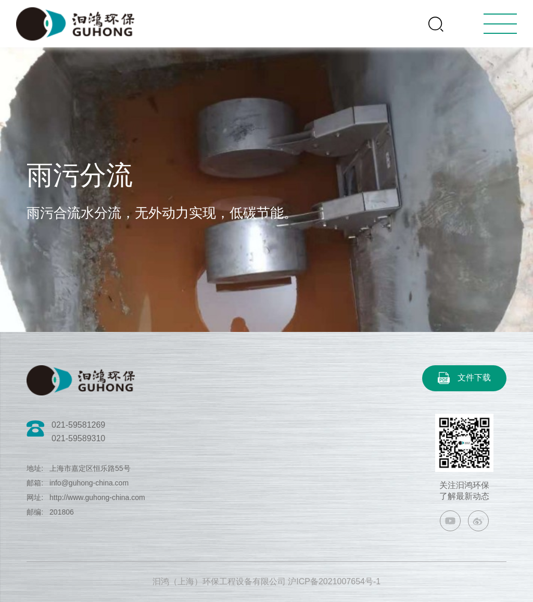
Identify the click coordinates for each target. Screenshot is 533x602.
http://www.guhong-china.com (97, 497)
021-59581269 (78, 424)
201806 (61, 512)
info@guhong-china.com (89, 483)
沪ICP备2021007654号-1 (334, 581)
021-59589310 (78, 438)
